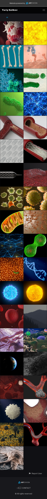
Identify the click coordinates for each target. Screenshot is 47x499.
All (7, 17)
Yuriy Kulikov (10, 10)
